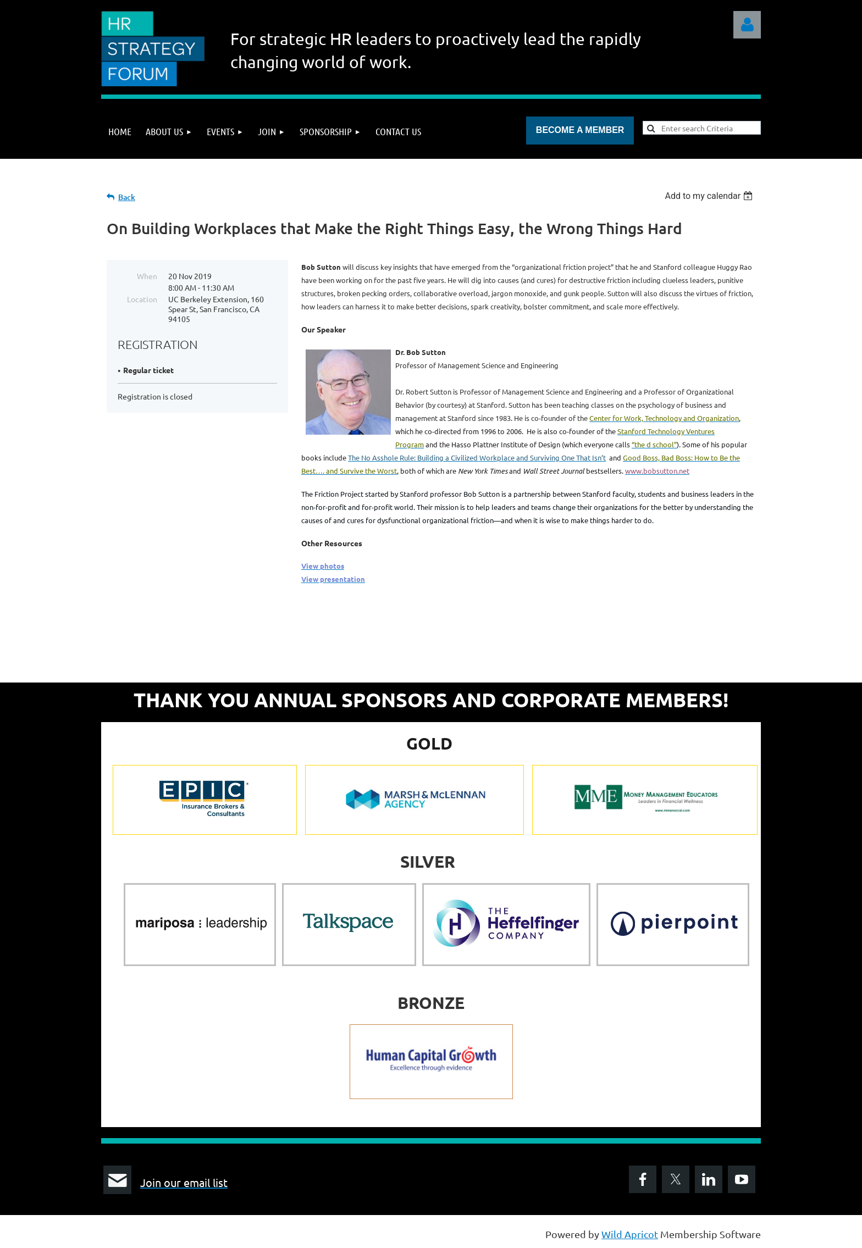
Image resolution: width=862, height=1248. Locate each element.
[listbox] (710, 196)
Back (126, 197)
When (147, 276)
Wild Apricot (629, 1234)
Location (142, 299)
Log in (747, 24)
